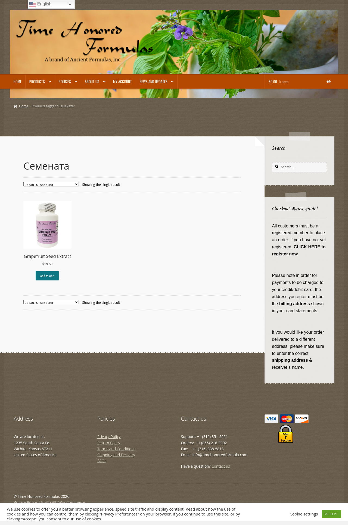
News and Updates (153, 81)
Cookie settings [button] (304, 513)
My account (122, 81)
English (40, 4)
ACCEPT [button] (331, 513)
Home (17, 81)
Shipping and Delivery (116, 454)
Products (37, 81)
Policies (65, 81)
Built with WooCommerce (63, 502)
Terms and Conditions (116, 448)
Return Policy (108, 442)
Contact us (221, 466)
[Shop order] (51, 184)
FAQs (101, 460)
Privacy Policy (109, 436)
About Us (92, 81)
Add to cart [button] (47, 275)
